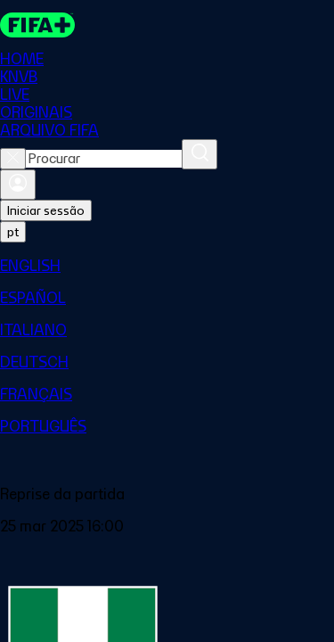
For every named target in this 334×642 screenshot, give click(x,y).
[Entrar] (18, 184)
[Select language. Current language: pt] (13, 232)
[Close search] (13, 158)
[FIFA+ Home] (37, 25)
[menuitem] (167, 266)
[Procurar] (199, 154)
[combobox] (104, 159)
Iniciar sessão (46, 210)
